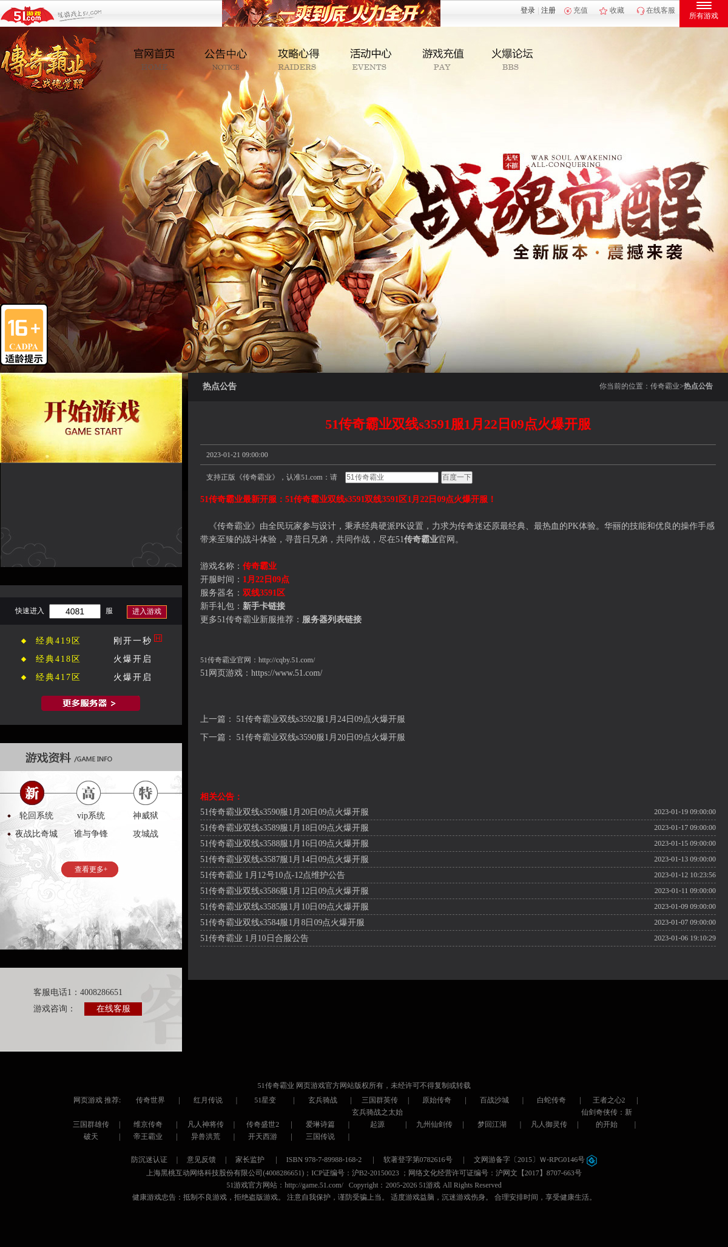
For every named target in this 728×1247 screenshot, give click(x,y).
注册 (548, 10)
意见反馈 (201, 1159)
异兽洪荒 (205, 1136)
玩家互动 (512, 60)
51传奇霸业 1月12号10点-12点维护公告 (272, 875)
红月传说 (208, 1100)
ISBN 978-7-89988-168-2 (324, 1159)
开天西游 (262, 1136)
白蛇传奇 (551, 1100)
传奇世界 (150, 1100)
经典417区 (58, 677)
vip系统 (91, 815)
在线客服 (660, 10)
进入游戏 (146, 611)
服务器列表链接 (332, 619)
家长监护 (250, 1159)
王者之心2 (609, 1100)
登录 (528, 10)
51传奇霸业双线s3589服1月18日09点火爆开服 (284, 827)
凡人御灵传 (549, 1124)
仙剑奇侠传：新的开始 (606, 1118)
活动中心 (371, 60)
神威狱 (145, 815)
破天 (91, 1136)
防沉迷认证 (149, 1159)
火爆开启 (132, 659)
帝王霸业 (148, 1136)
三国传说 (320, 1136)
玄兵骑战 (322, 1100)
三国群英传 (380, 1100)
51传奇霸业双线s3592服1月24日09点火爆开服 (321, 719)
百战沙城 (494, 1100)
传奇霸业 (664, 386)
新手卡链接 (264, 606)
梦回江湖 (492, 1124)
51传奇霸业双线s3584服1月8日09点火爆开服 (282, 922)
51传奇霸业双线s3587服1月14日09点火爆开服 (284, 859)
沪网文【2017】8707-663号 (539, 1173)
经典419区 (58, 640)
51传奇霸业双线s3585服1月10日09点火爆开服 (284, 906)
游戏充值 (441, 60)
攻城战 (145, 833)
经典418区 (58, 659)
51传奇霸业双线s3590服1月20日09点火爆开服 (321, 737)
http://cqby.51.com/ (286, 660)
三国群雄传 (91, 1124)
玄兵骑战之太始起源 (377, 1118)
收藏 (617, 10)
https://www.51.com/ (286, 673)
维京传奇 (148, 1124)
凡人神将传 (205, 1124)
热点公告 (698, 386)
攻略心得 (301, 60)
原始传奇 (436, 1100)
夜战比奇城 (36, 833)
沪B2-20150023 (375, 1173)
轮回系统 (36, 815)
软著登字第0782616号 (418, 1159)
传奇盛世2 (262, 1124)
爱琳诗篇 (320, 1124)
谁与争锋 (91, 833)
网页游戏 (88, 1100)
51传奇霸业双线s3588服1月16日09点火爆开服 (284, 843)
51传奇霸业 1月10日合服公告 (254, 938)
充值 (580, 10)
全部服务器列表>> (91, 703)
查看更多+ (91, 869)
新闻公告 (230, 60)
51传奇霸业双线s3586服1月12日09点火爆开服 (284, 890)
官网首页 (160, 60)
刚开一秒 (132, 640)
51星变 (265, 1100)
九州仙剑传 (434, 1124)
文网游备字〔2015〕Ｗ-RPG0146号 (535, 1159)
